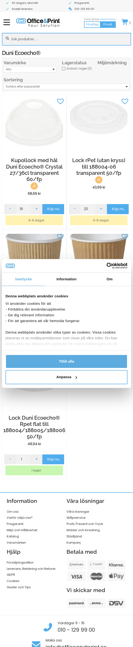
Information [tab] (66, 279)
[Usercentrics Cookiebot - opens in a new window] (106, 266)
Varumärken (16, 543)
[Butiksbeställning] (66, 86)
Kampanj (73, 543)
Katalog (13, 536)
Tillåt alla (66, 361)
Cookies (13, 581)
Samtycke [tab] (23, 279)
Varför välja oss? (20, 518)
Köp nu (53, 208)
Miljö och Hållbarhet (22, 530)
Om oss (13, 512)
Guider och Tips (19, 587)
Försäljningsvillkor (20, 562)
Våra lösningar (77, 512)
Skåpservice (76, 518)
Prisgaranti (15, 524)
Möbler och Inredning (83, 530)
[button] (60, 101)
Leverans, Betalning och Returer (31, 569)
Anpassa (66, 377)
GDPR (11, 575)
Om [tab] (109, 279)
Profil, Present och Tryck (84, 524)
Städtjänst (74, 536)
